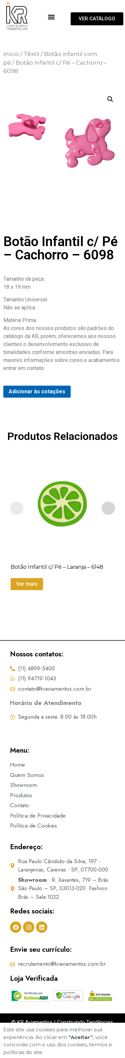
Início (11, 67)
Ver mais (27, 597)
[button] (51, 16)
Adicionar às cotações (37, 405)
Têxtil (31, 67)
